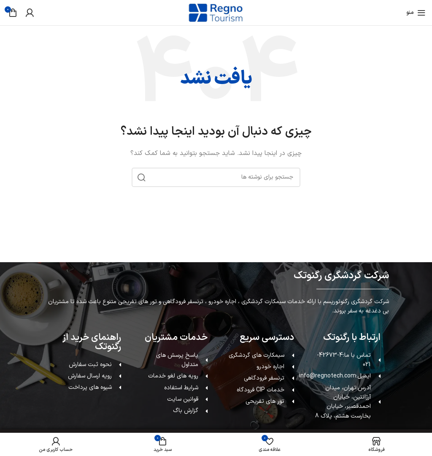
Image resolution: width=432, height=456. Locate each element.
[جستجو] (216, 177)
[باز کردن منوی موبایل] (416, 12)
